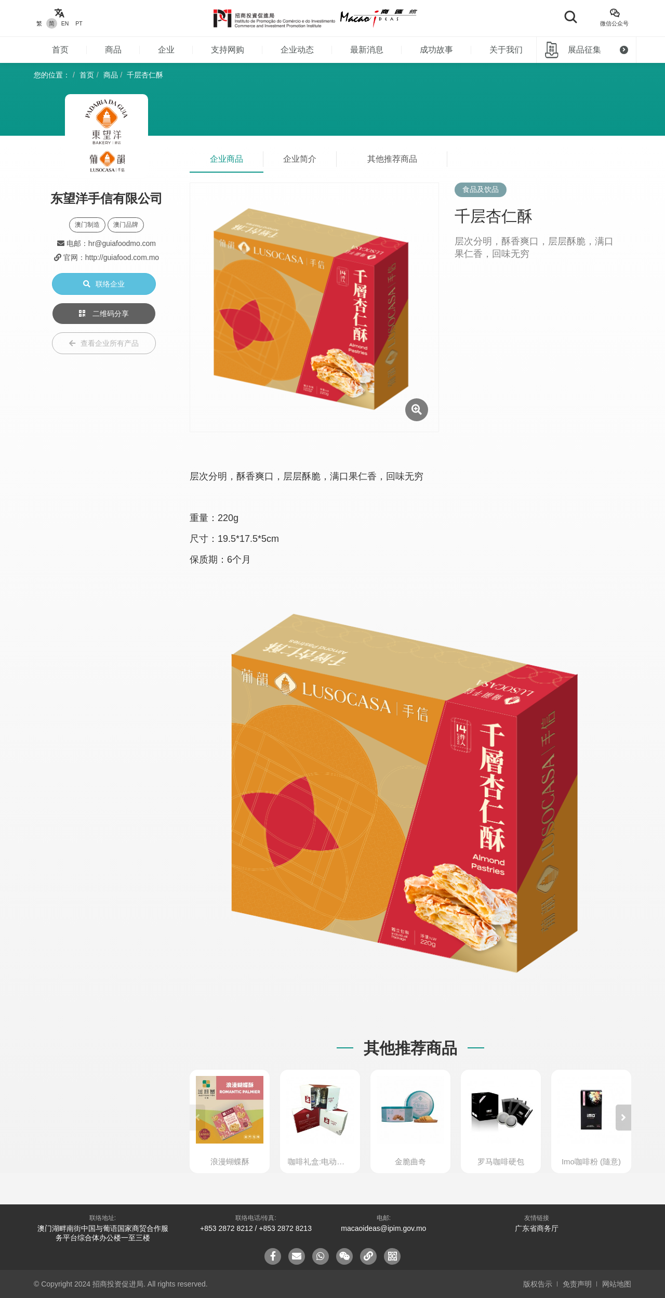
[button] (623, 1118)
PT (78, 23)
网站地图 (616, 1284)
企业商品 (226, 158)
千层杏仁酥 (145, 75)
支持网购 (227, 49)
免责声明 (577, 1284)
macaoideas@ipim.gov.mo (383, 1228)
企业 (166, 49)
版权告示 (537, 1284)
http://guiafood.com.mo (122, 257)
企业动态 (297, 49)
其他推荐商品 (392, 158)
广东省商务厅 (536, 1228)
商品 (113, 49)
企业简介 (299, 158)
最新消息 (366, 49)
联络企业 (104, 284)
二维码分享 (104, 313)
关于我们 (506, 49)
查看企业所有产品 (104, 343)
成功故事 (436, 49)
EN (65, 23)
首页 (60, 49)
